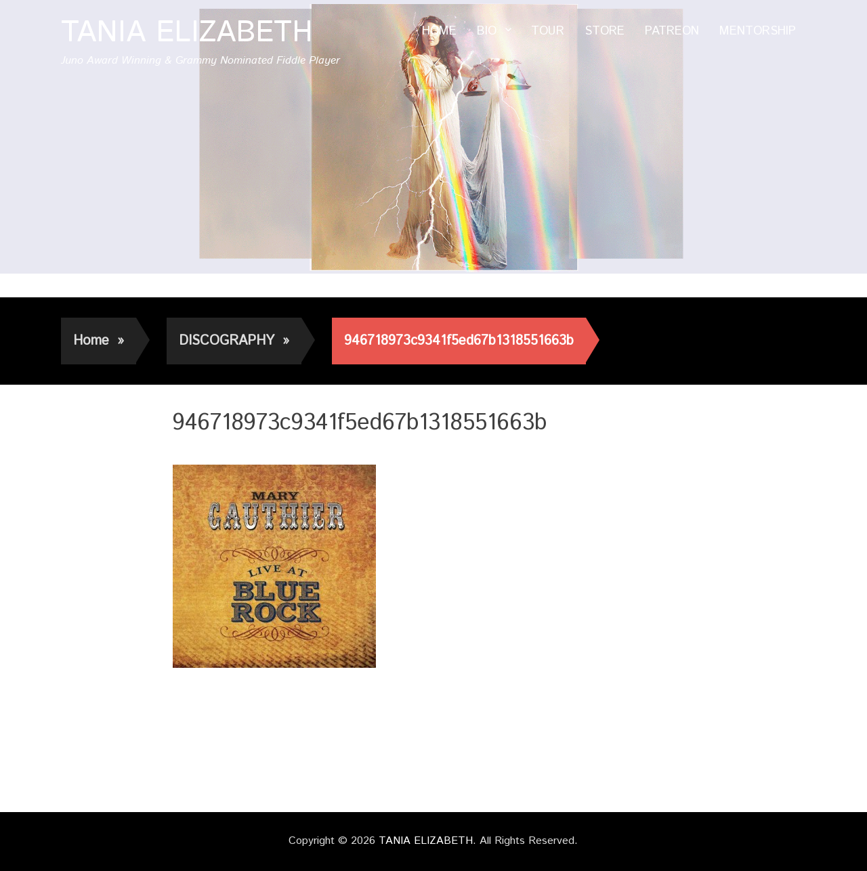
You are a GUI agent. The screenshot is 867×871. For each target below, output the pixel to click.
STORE (605, 31)
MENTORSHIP (757, 31)
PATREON (672, 31)
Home (98, 341)
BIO (486, 31)
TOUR (547, 31)
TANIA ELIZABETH (187, 33)
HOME (439, 31)
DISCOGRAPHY (234, 341)
